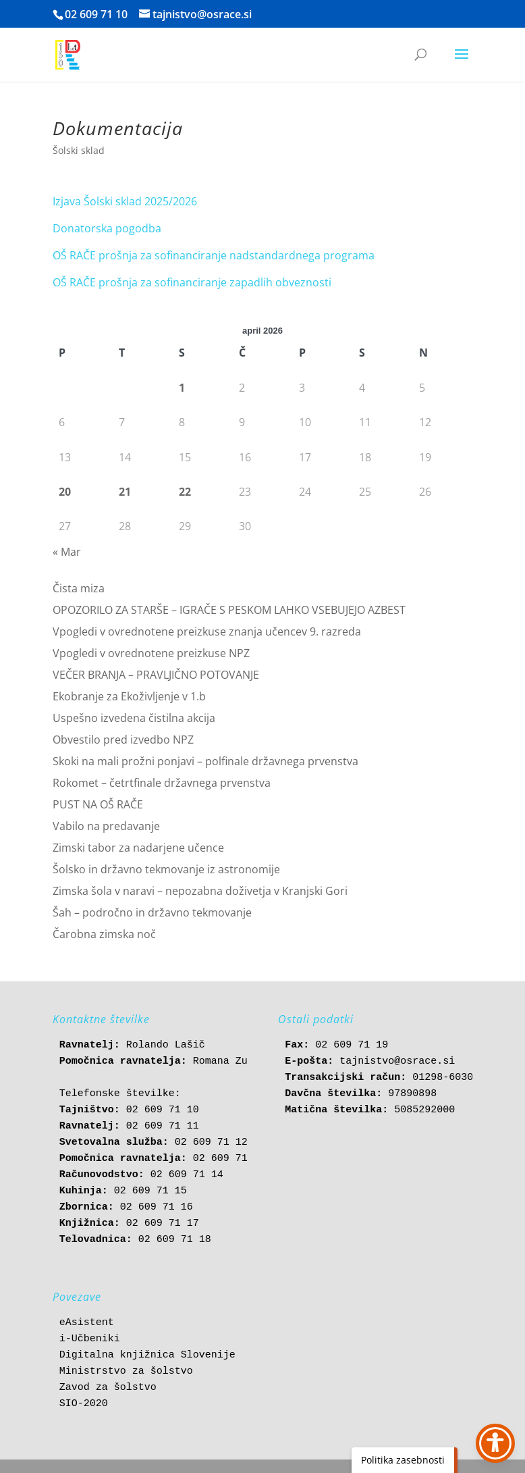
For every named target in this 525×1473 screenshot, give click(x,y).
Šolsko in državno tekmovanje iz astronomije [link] (166, 869)
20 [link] (65, 491)
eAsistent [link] (86, 1322)
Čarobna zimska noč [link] (104, 934)
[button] (461, 63)
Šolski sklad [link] (79, 150)
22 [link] (185, 491)
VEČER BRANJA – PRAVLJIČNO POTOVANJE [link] (156, 674)
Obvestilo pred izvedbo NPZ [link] (123, 739)
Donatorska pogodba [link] (107, 228)
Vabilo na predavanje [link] (106, 826)
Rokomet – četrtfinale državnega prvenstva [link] (162, 782)
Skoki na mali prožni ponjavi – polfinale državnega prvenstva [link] (205, 761)
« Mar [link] (67, 551)
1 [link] (182, 387)
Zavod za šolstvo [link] (108, 1387)
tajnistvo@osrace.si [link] (397, 1061)
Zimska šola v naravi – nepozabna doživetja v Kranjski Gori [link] (200, 890)
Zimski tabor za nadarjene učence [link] (138, 847)
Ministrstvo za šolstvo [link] (126, 1371)
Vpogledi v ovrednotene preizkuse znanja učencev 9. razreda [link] (207, 631)
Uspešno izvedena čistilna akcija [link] (134, 717)
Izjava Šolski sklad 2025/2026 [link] (125, 201)
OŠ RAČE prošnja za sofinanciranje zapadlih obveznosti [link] (192, 282)
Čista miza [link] (79, 588)
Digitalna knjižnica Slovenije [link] (147, 1355)
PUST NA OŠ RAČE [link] (98, 804)
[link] (67, 53)
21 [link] (125, 491)
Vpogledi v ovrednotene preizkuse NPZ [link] (151, 653)
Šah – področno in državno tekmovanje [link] (152, 912)
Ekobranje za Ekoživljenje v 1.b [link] (129, 696)
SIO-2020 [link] (83, 1404)
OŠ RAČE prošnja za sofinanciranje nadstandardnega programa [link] (214, 255)
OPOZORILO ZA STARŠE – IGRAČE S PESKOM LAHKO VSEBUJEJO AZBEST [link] (229, 609)
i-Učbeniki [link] (89, 1339)
